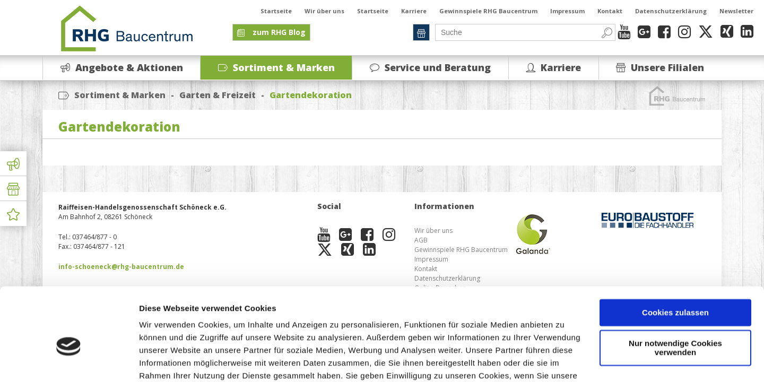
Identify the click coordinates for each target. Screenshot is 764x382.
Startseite (276, 11)
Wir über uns (324, 11)
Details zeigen (166, 361)
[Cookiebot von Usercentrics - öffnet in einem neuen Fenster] (68, 361)
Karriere (414, 11)
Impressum (567, 11)
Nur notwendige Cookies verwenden (675, 291)
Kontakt (609, 11)
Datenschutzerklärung (671, 11)
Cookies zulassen (675, 256)
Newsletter (736, 11)
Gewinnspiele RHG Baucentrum (488, 11)
